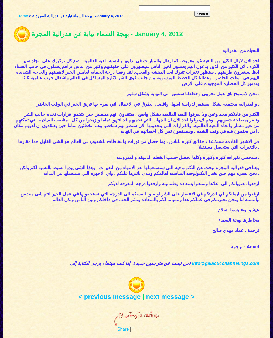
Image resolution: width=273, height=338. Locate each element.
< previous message (110, 296)
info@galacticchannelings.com (225, 263)
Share (123, 329)
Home (23, 16)
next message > (170, 296)
